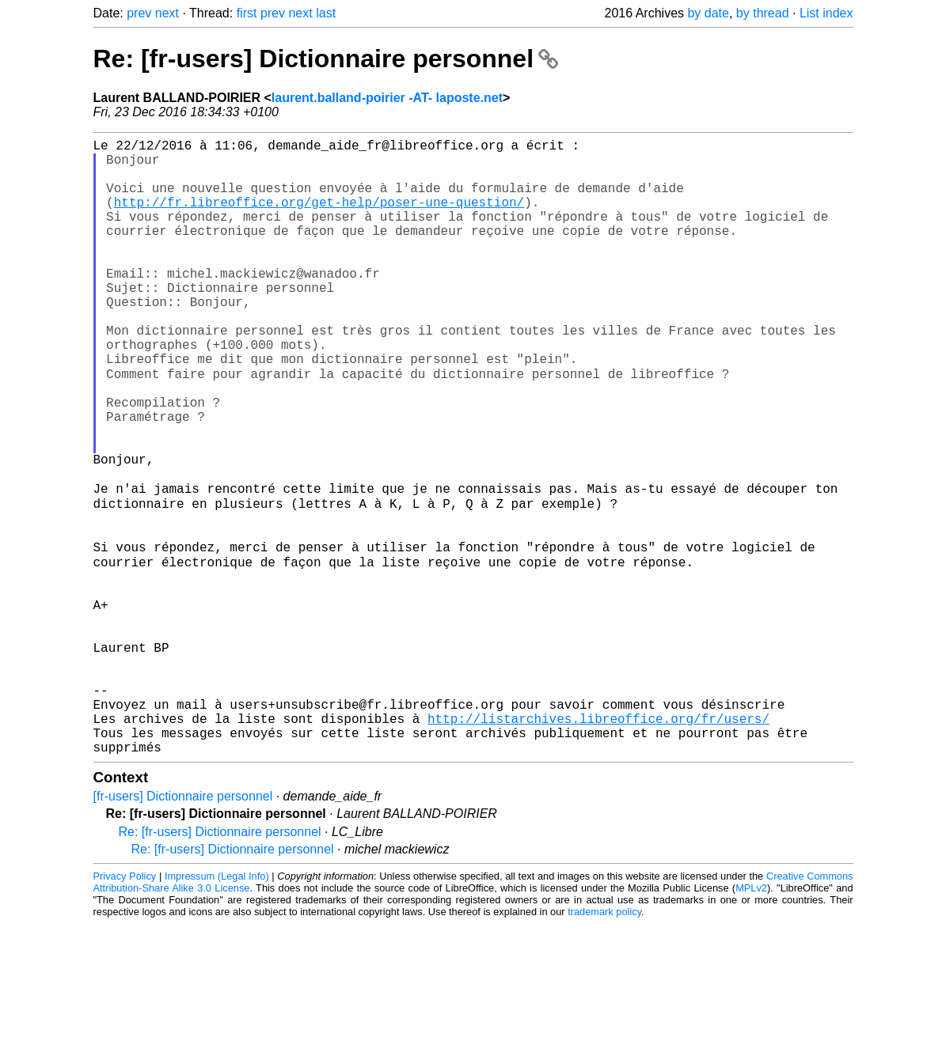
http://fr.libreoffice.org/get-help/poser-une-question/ (319, 217)
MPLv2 (751, 1020)
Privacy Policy (125, 1008)
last (326, 13)
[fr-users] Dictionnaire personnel (183, 928)
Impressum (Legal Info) (217, 1008)
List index (826, 13)
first (247, 13)
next (167, 13)
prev (139, 13)
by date (707, 13)
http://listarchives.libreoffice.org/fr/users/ (598, 844)
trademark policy (604, 1044)
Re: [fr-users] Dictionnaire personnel (325, 58)
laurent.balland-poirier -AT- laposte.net (387, 97)
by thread (762, 13)
